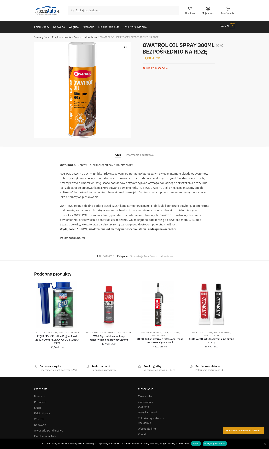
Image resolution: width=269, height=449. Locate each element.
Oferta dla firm (147, 426)
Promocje (40, 400)
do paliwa (41, 330)
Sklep (37, 405)
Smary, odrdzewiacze (85, 35)
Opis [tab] (118, 152)
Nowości (39, 394)
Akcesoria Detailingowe (48, 428)
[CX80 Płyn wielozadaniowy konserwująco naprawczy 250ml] (109, 302)
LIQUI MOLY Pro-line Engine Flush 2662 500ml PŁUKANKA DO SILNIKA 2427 (57, 338)
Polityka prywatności (151, 416)
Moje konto (208, 10)
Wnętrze (39, 417)
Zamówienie (227, 10)
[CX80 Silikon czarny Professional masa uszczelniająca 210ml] (160, 302)
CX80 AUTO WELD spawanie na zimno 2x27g (211, 338)
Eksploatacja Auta (61, 35)
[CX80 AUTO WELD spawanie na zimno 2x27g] (211, 302)
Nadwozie (40, 422)
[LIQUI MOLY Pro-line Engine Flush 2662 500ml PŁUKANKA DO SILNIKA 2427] (57, 302)
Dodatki (52, 330)
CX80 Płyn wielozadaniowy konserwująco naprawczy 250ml (109, 336)
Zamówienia (145, 400)
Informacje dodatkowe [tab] (140, 152)
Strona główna (41, 35)
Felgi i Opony (42, 411)
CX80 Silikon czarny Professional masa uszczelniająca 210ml (160, 338)
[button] (125, 45)
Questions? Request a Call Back (243, 430)
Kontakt (143, 432)
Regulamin (144, 420)
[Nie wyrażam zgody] (264, 443)
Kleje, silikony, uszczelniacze (166, 332)
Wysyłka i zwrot (147, 410)
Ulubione (190, 10)
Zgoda (196, 443)
